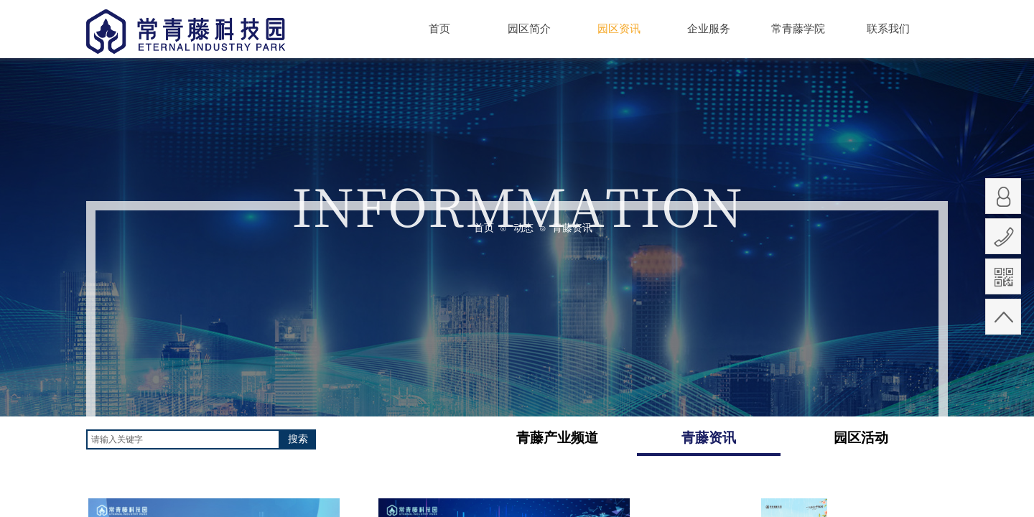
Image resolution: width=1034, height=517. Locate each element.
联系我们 (888, 28)
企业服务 (708, 28)
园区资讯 (619, 28)
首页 (439, 28)
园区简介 (529, 28)
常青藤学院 (798, 28)
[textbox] (183, 439)
